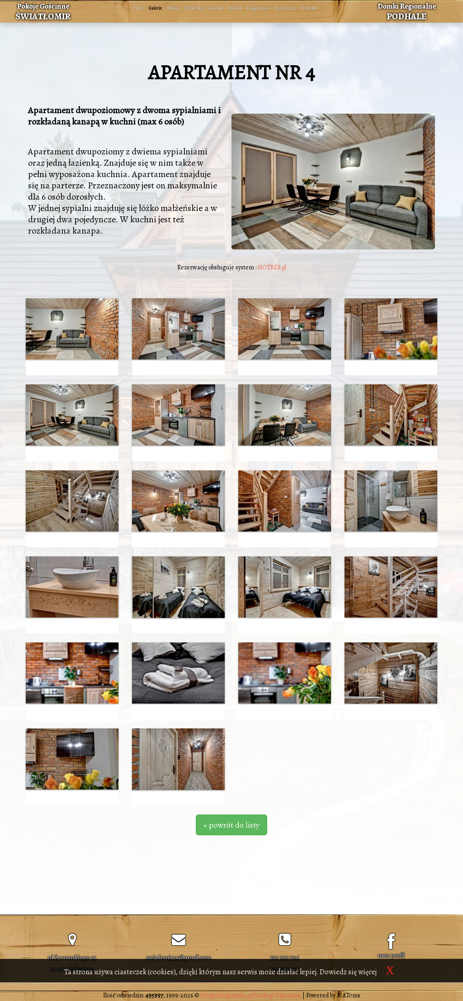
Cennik (215, 8)
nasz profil (391, 955)
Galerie (155, 8)
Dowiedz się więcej (348, 972)
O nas (137, 8)
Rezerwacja (286, 8)
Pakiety (234, 8)
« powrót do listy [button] (231, 824)
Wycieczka (193, 8)
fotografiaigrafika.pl (226, 995)
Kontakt (309, 8)
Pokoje (173, 8)
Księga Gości (258, 8)
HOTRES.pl (272, 267)
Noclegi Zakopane (277, 995)
